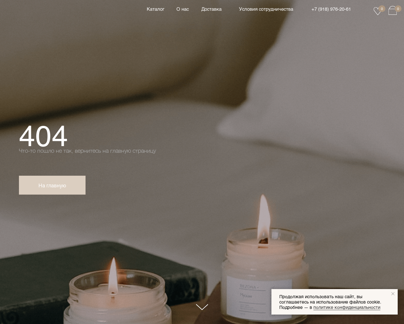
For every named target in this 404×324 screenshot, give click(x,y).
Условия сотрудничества (266, 9)
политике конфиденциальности (346, 307)
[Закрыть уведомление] (393, 294)
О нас (182, 9)
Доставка (211, 9)
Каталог (155, 9)
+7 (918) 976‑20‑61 (331, 9)
